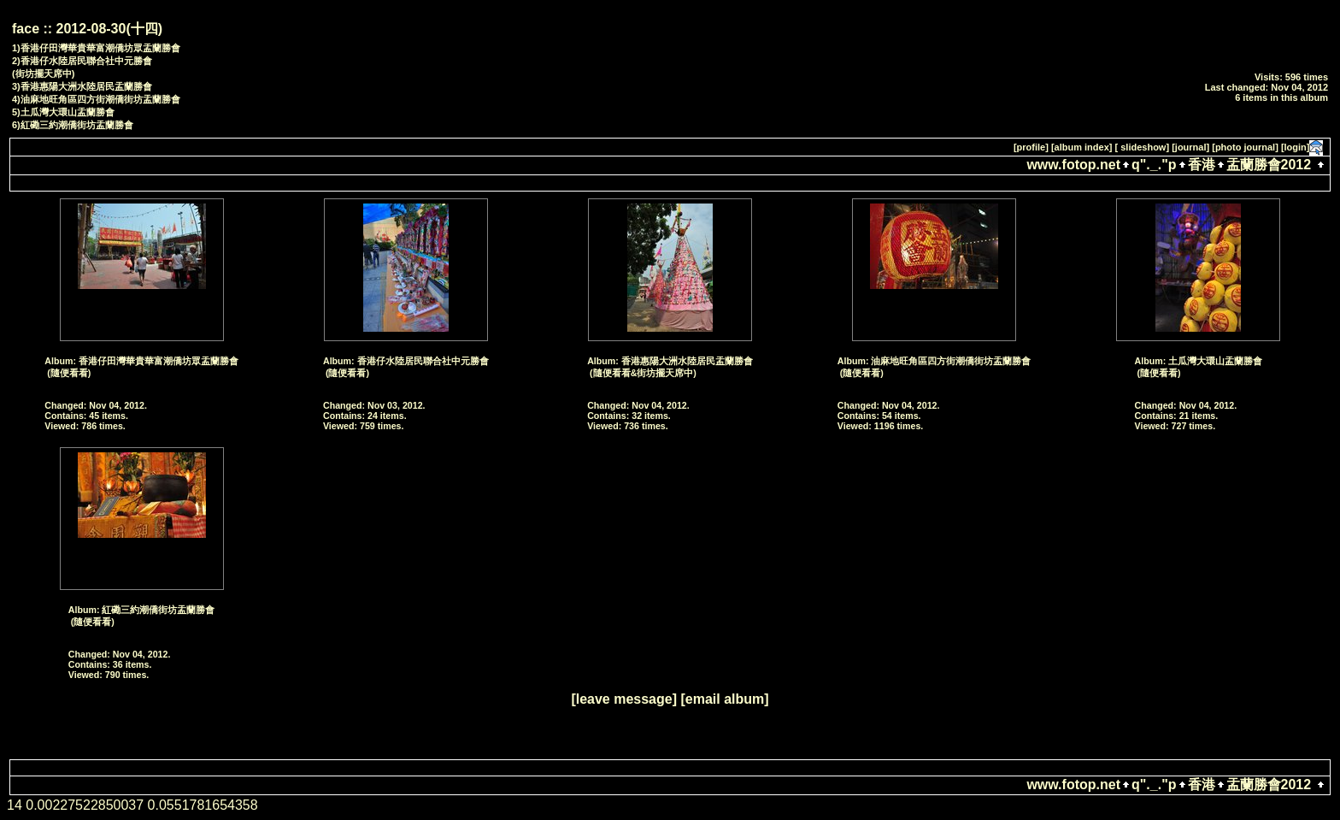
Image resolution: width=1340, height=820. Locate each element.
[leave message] (624, 699)
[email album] (724, 699)
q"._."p (1154, 164)
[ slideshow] (1142, 147)
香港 (1201, 164)
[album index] (1082, 147)
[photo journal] (1245, 147)
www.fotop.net (1073, 164)
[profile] (1031, 147)
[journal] (1190, 147)
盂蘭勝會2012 (1269, 164)
